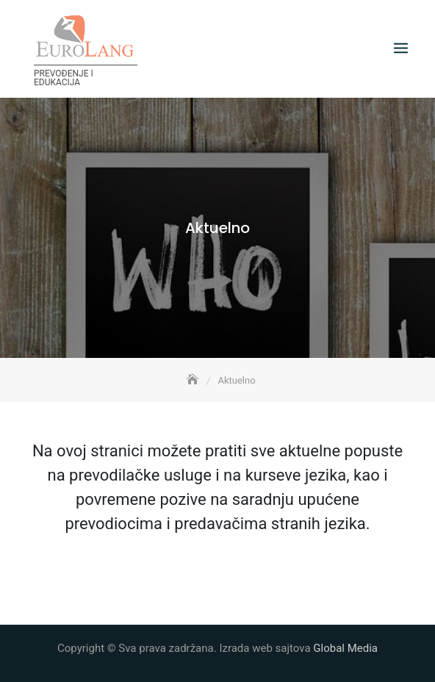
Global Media (345, 648)
